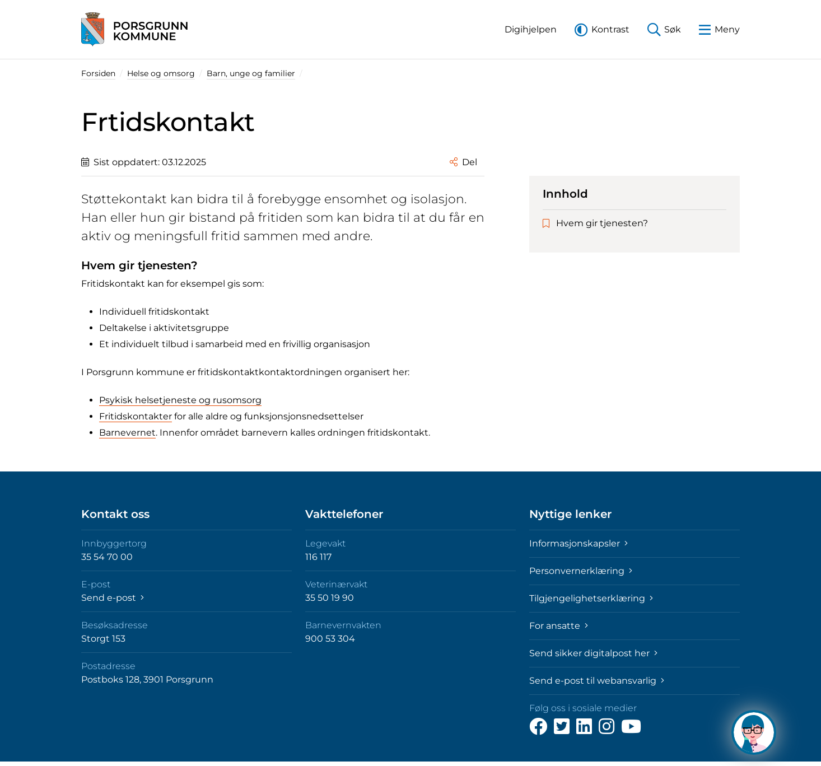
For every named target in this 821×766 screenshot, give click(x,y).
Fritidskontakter (135, 416)
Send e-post (112, 597)
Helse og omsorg (161, 73)
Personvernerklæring (580, 571)
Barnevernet (127, 432)
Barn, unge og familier (251, 73)
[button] (531, 29)
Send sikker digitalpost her (593, 653)
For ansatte (558, 625)
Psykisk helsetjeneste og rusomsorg (180, 400)
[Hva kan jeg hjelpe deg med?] (753, 732)
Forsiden (98, 73)
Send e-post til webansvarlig (596, 680)
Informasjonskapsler (578, 543)
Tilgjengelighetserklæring (591, 598)
